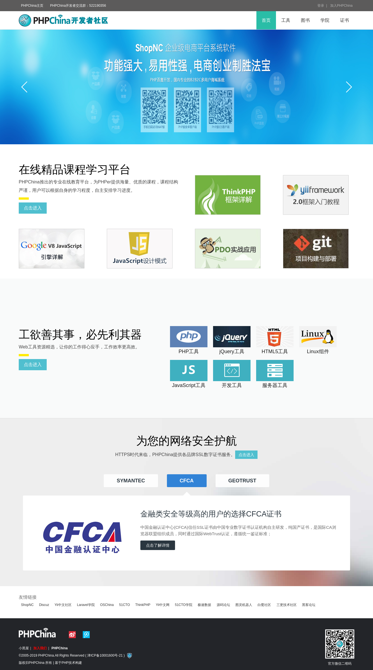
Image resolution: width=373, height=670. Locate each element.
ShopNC (27, 605)
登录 (320, 6)
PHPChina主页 (32, 6)
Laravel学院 (86, 605)
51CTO (124, 605)
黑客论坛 (308, 605)
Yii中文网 (162, 605)
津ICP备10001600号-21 (105, 655)
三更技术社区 (287, 605)
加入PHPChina (341, 6)
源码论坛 (223, 605)
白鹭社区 (264, 605)
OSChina (107, 605)
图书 (305, 20)
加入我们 (40, 648)
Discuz (44, 605)
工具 (285, 20)
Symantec (131, 480)
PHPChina (59, 648)
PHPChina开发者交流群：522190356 (78, 6)
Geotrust (242, 480)
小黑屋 (24, 648)
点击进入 (33, 208)
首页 (266, 20)
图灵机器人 (243, 605)
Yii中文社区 (63, 605)
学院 (324, 20)
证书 (344, 20)
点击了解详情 (157, 545)
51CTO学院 (183, 605)
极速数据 (204, 605)
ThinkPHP (142, 605)
